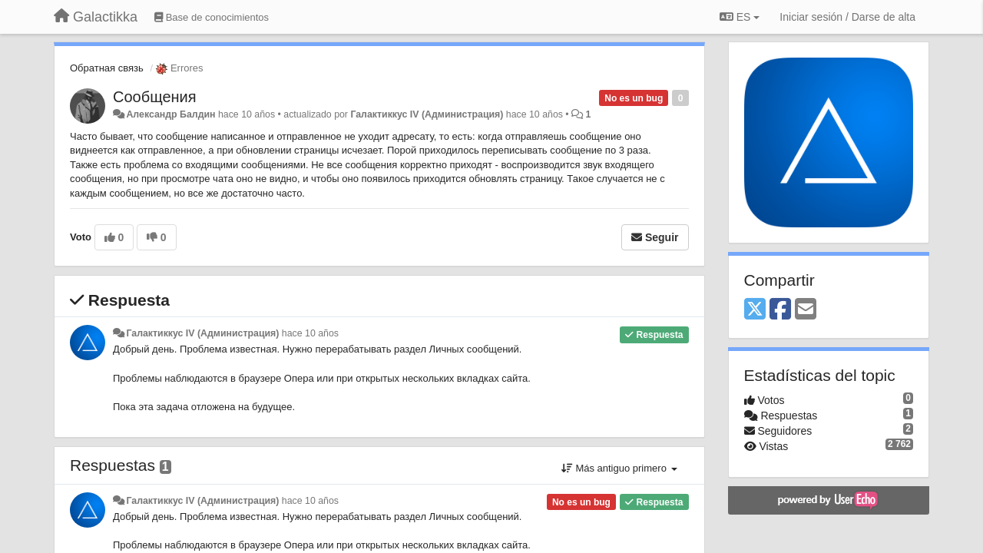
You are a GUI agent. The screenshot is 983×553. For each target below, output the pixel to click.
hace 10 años (310, 333)
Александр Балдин (170, 114)
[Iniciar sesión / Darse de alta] (847, 17)
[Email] (805, 309)
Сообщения (155, 96)
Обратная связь (107, 68)
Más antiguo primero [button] (619, 468)
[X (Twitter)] (755, 309)
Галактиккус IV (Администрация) (426, 114)
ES (740, 17)
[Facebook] (780, 309)
